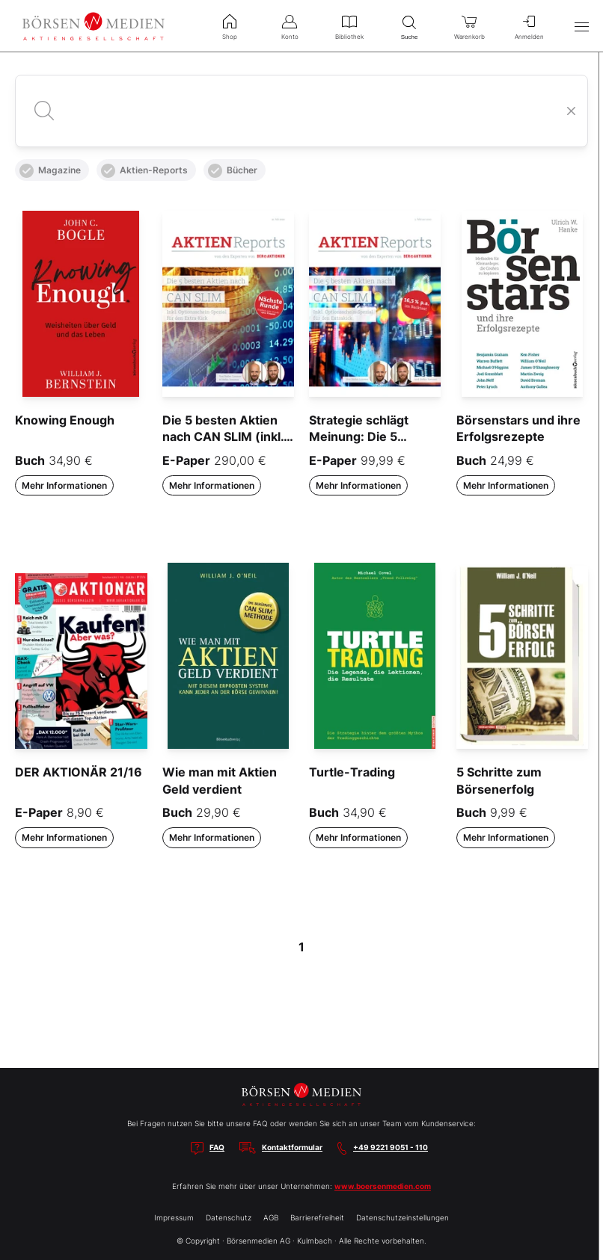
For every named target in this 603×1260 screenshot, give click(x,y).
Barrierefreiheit (317, 1217)
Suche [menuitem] (409, 25)
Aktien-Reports (144, 171)
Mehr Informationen (64, 485)
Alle (31, 135)
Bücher (232, 171)
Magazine (50, 171)
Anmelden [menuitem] (529, 25)
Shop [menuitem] (230, 25)
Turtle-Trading (352, 772)
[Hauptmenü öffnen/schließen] (581, 26)
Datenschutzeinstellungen (402, 1217)
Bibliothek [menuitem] (349, 25)
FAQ (216, 1147)
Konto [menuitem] (289, 25)
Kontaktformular (292, 1147)
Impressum (174, 1217)
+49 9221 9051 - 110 (390, 1147)
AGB (270, 1217)
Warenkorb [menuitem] (469, 25)
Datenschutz (228, 1217)
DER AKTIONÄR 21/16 (78, 772)
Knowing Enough (64, 420)
